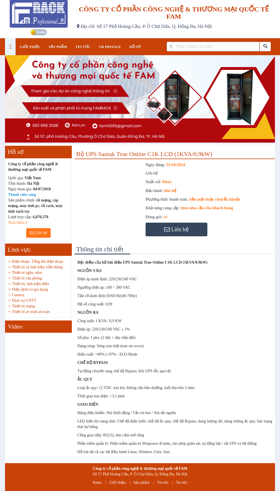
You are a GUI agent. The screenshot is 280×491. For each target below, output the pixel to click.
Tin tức (163, 482)
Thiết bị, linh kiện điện (30, 284)
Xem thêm (18, 222)
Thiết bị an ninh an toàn (31, 312)
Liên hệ (38, 233)
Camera (18, 295)
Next (76, 361)
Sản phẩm (141, 482)
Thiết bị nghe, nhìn (27, 273)
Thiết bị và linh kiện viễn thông (37, 267)
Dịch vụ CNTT (24, 300)
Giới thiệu (117, 482)
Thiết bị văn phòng (27, 278)
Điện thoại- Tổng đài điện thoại (37, 261)
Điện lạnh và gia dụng (30, 289)
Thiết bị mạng (23, 306)
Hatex (97, 482)
